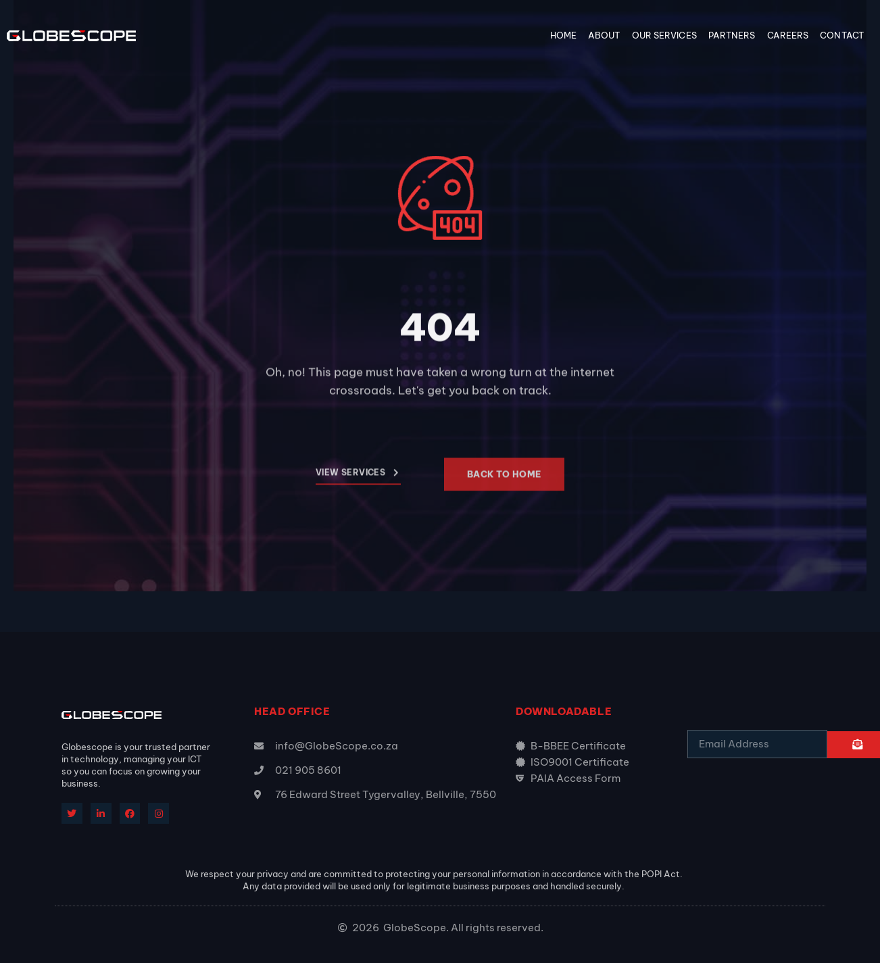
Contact (842, 35)
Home (563, 35)
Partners (732, 35)
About (604, 35)
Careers (788, 35)
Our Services (664, 35)
